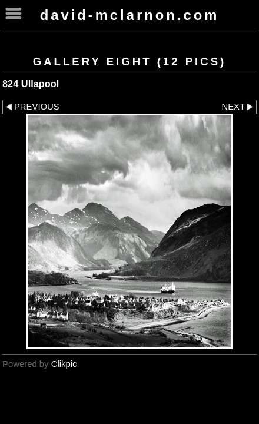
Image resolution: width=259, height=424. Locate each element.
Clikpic (64, 364)
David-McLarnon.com (130, 15)
